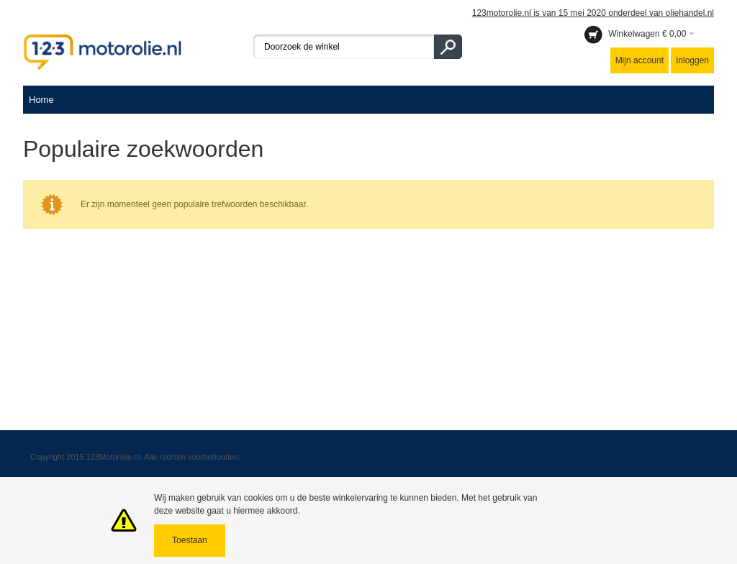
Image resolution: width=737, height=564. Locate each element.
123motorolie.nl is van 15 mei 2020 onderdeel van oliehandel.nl (593, 13)
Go (448, 47)
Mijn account (639, 60)
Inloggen (692, 60)
